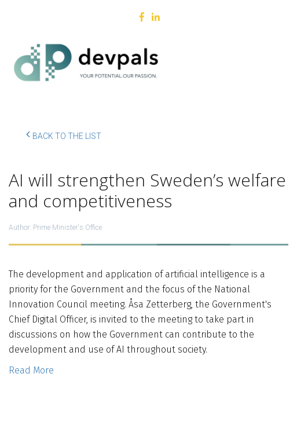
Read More (31, 370)
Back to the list (63, 134)
